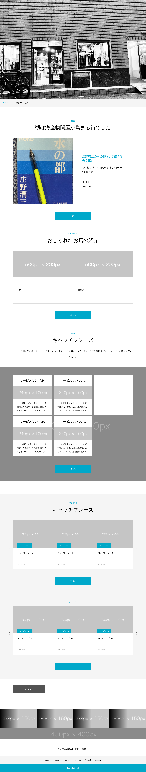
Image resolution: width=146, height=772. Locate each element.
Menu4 (78, 760)
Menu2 (57, 760)
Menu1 (47, 760)
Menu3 (68, 760)
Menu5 (88, 760)
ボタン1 (29, 689)
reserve (98, 760)
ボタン (73, 215)
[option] (73, 49)
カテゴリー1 (24, 545)
